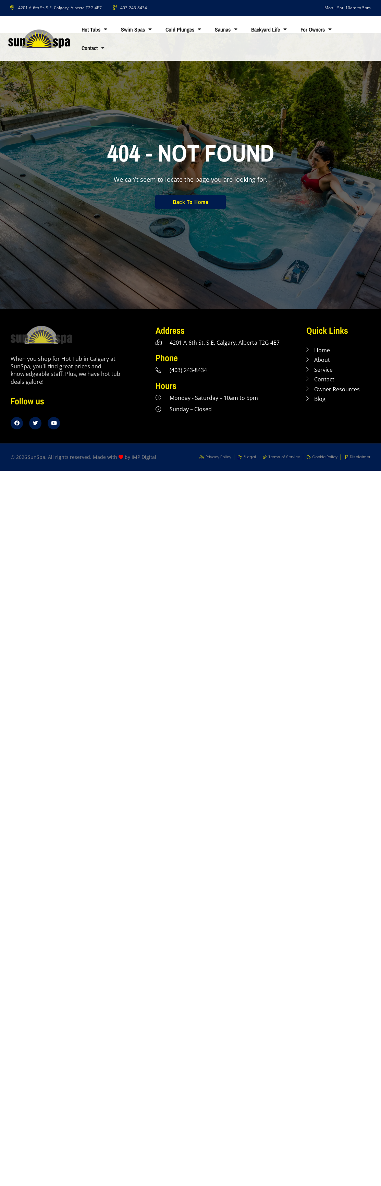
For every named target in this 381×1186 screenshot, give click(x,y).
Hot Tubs (94, 29)
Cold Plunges (183, 29)
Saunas (226, 29)
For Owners (316, 29)
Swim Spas (136, 29)
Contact (93, 48)
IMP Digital (144, 457)
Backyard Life (269, 29)
